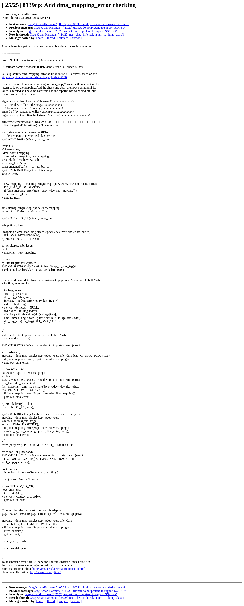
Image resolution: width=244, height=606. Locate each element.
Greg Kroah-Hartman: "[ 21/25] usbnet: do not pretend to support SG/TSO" (80, 27)
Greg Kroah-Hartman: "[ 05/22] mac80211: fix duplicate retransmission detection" (78, 24)
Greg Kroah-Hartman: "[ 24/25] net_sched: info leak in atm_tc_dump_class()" (77, 34)
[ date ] (40, 38)
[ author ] (76, 38)
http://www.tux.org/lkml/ (45, 572)
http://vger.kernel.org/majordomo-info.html (58, 568)
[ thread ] (51, 38)
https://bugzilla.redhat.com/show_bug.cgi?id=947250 (34, 77)
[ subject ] (63, 38)
